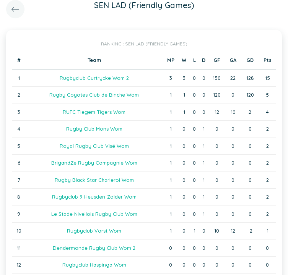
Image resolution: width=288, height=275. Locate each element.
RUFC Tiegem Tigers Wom (94, 112)
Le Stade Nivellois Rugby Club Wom (94, 214)
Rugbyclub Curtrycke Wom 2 (94, 78)
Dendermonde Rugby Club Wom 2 (94, 248)
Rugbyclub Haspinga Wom (94, 265)
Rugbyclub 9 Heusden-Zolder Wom (94, 197)
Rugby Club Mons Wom (94, 129)
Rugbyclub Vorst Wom (94, 231)
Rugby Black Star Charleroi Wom (94, 180)
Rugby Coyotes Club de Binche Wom (94, 95)
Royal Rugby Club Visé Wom (94, 146)
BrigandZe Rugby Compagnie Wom (94, 163)
